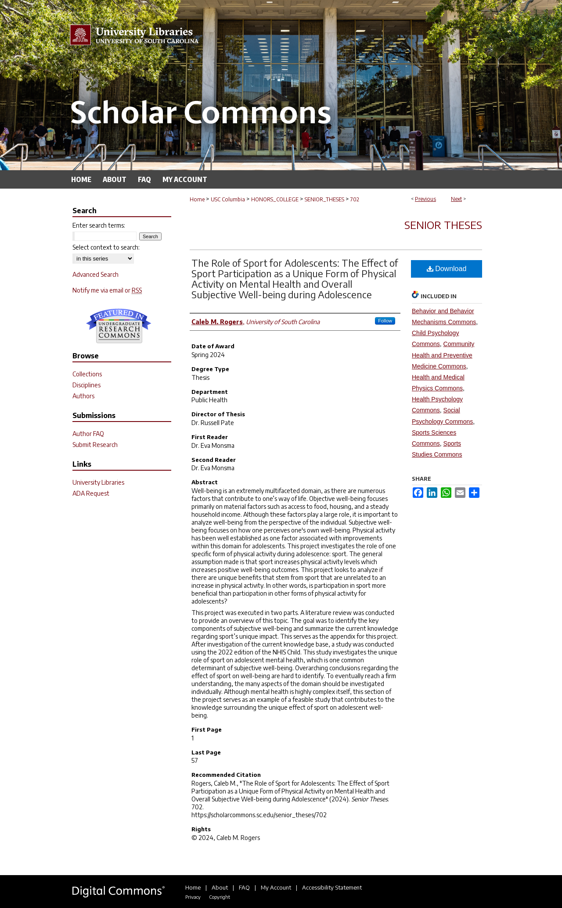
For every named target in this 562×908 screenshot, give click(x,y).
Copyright (219, 897)
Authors (83, 396)
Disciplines (86, 385)
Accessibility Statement (332, 887)
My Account (276, 887)
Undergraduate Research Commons (118, 326)
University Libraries (98, 482)
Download (447, 268)
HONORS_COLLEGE (275, 199)
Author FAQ (88, 433)
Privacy (193, 897)
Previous (425, 199)
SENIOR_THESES (324, 199)
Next (456, 199)
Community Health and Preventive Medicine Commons (443, 354)
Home (197, 199)
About (220, 887)
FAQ (244, 887)
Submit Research (95, 444)
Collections (87, 374)
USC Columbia (228, 199)
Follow (385, 320)
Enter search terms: (98, 225)
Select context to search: (106, 247)
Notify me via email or (107, 290)
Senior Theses (443, 224)
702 (354, 199)
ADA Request (90, 493)
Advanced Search (95, 274)
